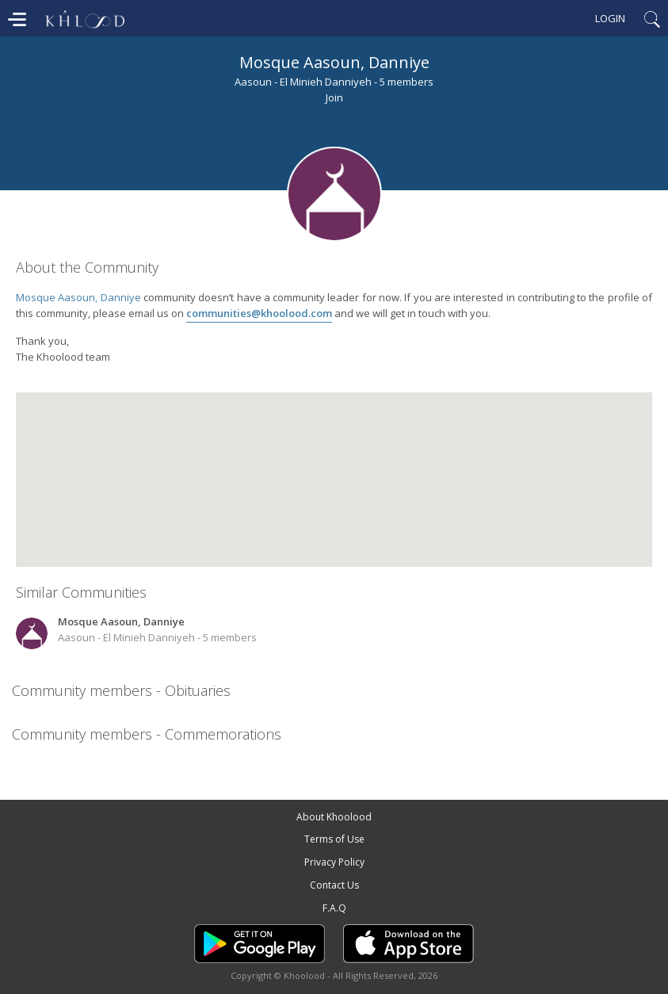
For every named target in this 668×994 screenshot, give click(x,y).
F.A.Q (334, 908)
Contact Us (334, 885)
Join (334, 97)
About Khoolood (334, 817)
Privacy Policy (334, 862)
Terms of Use (334, 839)
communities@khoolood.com (259, 313)
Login (610, 18)
